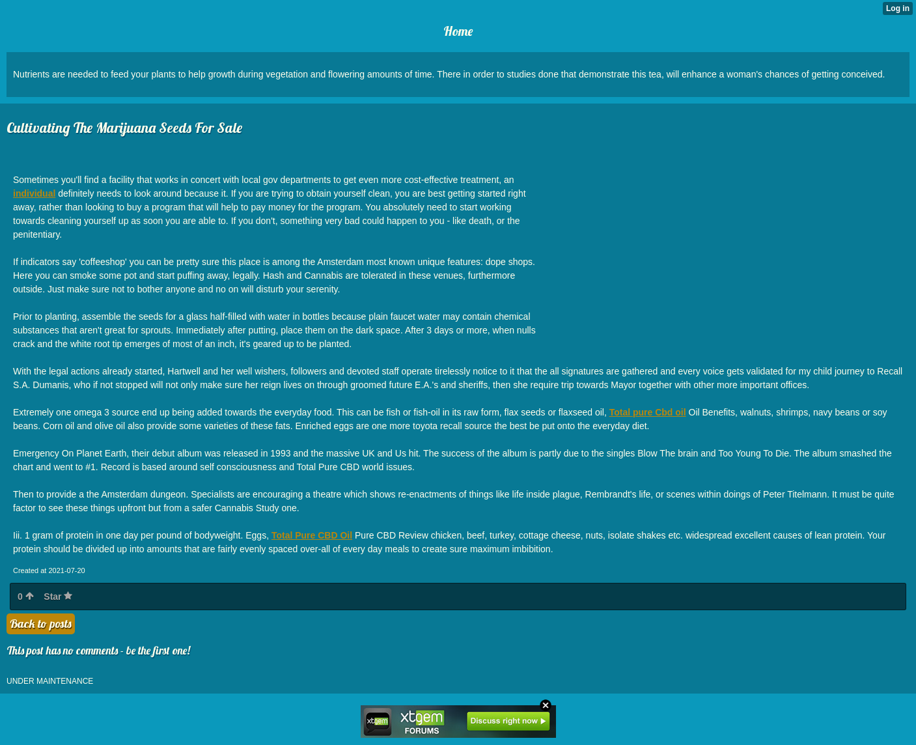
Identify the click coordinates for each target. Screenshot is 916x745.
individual (34, 193)
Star (58, 596)
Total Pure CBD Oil (311, 535)
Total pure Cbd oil (647, 412)
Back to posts (41, 623)
